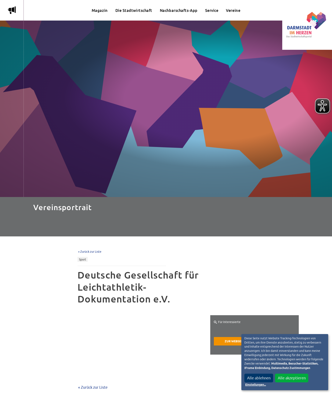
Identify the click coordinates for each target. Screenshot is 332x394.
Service (212, 10)
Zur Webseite (235, 341)
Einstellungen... (255, 385)
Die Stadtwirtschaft (133, 10)
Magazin (100, 10)
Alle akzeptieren (292, 378)
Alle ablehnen (259, 378)
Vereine (233, 10)
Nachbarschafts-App (179, 10)
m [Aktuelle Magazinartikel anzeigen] (12, 10)
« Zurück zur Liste (89, 251)
